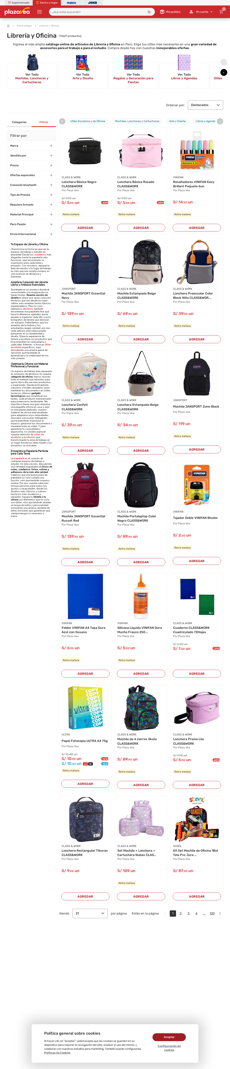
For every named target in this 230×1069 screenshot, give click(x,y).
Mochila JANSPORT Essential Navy (83, 296)
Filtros (43, 122)
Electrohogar (22, 25)
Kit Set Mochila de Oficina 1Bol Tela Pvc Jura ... (195, 853)
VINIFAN (178, 177)
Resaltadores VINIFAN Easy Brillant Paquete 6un (193, 184)
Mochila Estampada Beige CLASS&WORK (136, 296)
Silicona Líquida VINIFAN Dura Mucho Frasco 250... (139, 630)
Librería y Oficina (47, 25)
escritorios (29, 437)
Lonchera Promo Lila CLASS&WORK (188, 741)
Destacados (205, 105)
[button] (149, 12)
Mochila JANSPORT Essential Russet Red (83, 518)
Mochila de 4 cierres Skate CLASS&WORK (137, 741)
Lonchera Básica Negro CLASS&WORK (79, 184)
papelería (19, 458)
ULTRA (66, 734)
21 (90, 913)
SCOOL (177, 846)
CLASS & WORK (71, 177)
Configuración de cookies (169, 1048)
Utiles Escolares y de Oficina (87, 121)
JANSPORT (69, 289)
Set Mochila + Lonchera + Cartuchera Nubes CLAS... (136, 853)
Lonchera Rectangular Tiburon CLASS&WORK (85, 853)
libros (29, 308)
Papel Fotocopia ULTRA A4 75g (85, 741)
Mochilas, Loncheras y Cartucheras (137, 121)
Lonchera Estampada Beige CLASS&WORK (138, 407)
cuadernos (40, 254)
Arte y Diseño (177, 121)
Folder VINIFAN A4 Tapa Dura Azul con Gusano (83, 630)
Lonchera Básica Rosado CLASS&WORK (135, 184)
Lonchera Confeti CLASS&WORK (75, 407)
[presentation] (223, 62)
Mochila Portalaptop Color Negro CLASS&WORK (136, 518)
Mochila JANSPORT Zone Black (196, 406)
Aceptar (169, 1037)
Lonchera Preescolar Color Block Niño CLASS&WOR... (193, 296)
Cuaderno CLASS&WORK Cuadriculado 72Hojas (191, 630)
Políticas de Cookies (57, 1052)
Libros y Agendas (206, 121)
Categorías (19, 122)
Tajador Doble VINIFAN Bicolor (195, 518)
